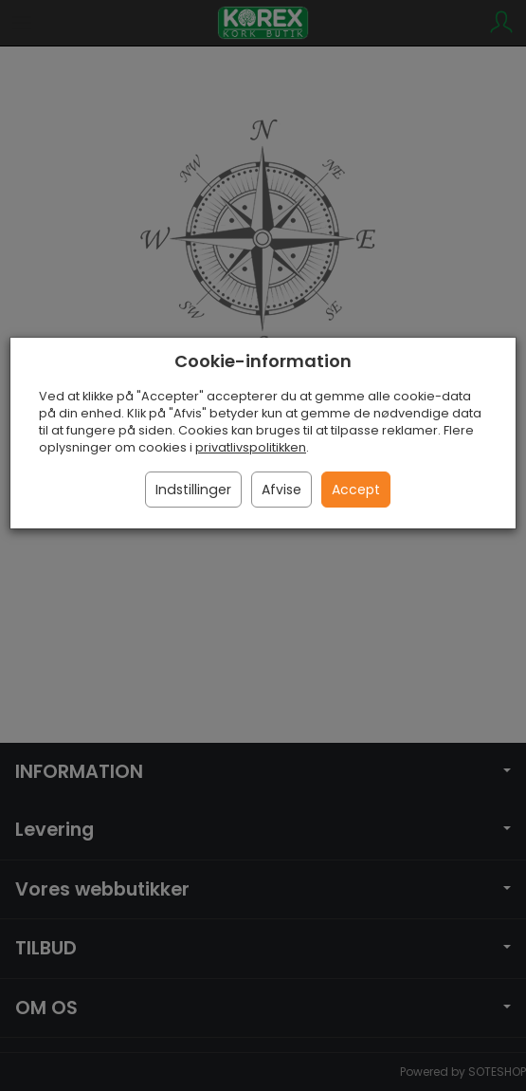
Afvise (281, 489)
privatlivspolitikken (250, 447)
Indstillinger (193, 489)
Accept (356, 489)
